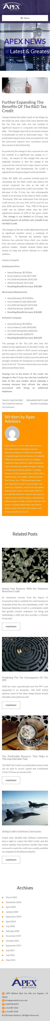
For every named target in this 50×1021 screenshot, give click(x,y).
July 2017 (10, 950)
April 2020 (11, 907)
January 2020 (12, 911)
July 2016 (10, 955)
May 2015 (10, 960)
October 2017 (12, 940)
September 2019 (13, 916)
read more (11, 626)
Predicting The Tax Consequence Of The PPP (25, 679)
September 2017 (13, 945)
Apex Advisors (20, 419)
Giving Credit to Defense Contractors (21, 831)
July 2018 (10, 926)
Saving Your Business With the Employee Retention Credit (25, 590)
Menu (26, 18)
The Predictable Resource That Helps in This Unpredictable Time (25, 757)
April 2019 (11, 921)
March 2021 (11, 897)
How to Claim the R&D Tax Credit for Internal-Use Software (12, 403)
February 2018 (12, 931)
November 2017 (13, 936)
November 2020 (13, 902)
